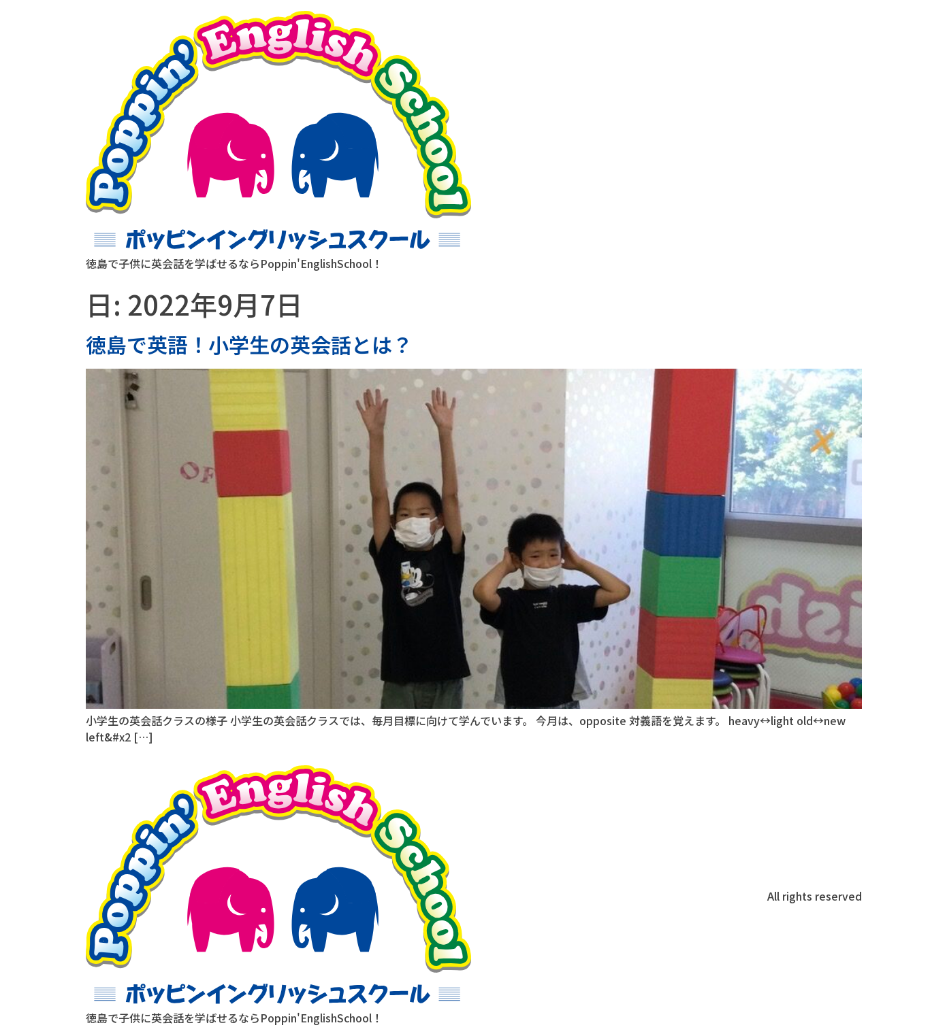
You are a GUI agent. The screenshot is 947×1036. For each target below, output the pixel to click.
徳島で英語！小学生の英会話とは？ (249, 344)
